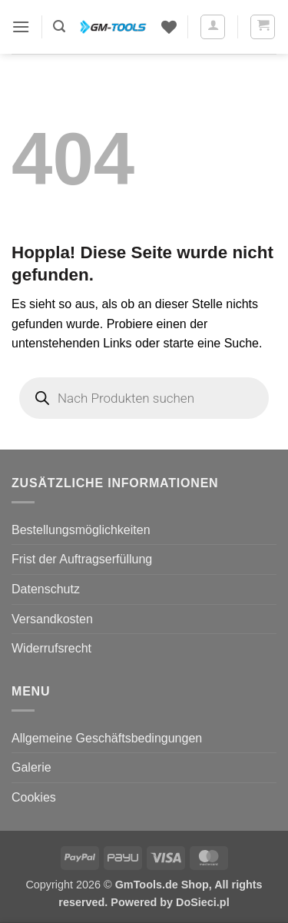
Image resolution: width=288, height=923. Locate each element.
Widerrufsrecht (51, 648)
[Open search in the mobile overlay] (144, 398)
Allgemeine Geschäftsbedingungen (107, 738)
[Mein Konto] (212, 27)
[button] (21, 26)
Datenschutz (46, 589)
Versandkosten (52, 619)
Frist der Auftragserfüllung (82, 559)
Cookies (34, 797)
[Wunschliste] (169, 27)
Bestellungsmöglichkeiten (81, 529)
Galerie (31, 767)
